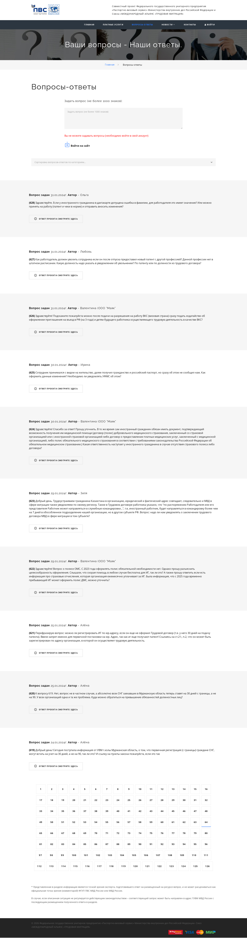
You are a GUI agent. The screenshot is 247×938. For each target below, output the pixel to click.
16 (206, 789)
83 (62, 844)
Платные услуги (113, 25)
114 (63, 866)
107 (158, 855)
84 (73, 844)
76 (162, 833)
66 (51, 833)
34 (51, 811)
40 (118, 811)
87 (107, 844)
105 (134, 855)
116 (87, 866)
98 (51, 855)
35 (62, 811)
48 (206, 811)
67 (62, 833)
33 (40, 811)
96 (206, 844)
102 (98, 855)
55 (107, 822)
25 (129, 800)
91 (151, 844)
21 (84, 800)
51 (62, 822)
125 (195, 866)
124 (183, 866)
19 (62, 800)
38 (96, 811)
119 (123, 866)
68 (73, 833)
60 (162, 822)
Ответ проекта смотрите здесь (56, 219)
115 (75, 866)
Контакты (190, 25)
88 (118, 844)
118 (111, 866)
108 (170, 855)
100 (74, 855)
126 (207, 866)
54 (96, 822)
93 (173, 844)
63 (195, 822)
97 (40, 855)
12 (162, 789)
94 (184, 844)
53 (84, 822)
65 (40, 833)
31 (195, 800)
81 (40, 844)
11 (151, 789)
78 (184, 833)
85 (84, 844)
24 (118, 800)
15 (195, 789)
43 (151, 811)
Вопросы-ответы (142, 25)
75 (151, 833)
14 (184, 789)
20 (73, 800)
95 (195, 844)
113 (51, 866)
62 (184, 822)
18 (51, 800)
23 (107, 800)
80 (206, 833)
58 (140, 822)
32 (206, 800)
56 (118, 822)
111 (206, 855)
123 (171, 866)
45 (173, 811)
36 (73, 811)
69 (84, 833)
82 (51, 844)
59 (151, 822)
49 (40, 822)
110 (194, 855)
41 (129, 811)
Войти (211, 25)
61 (173, 822)
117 (99, 866)
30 (184, 800)
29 (173, 800)
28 (162, 800)
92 (162, 844)
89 (129, 844)
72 (118, 833)
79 (195, 833)
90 (140, 844)
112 (39, 866)
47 (195, 811)
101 (86, 855)
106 (146, 855)
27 (151, 800)
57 (129, 822)
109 (182, 855)
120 (135, 866)
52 (73, 822)
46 (184, 811)
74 (140, 833)
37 (84, 811)
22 (96, 800)
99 (62, 855)
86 (96, 844)
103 (110, 855)
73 (129, 833)
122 (159, 866)
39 (107, 811)
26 (140, 800)
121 (147, 866)
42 (140, 811)
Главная (89, 25)
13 (173, 789)
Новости (167, 25)
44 (162, 811)
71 (107, 833)
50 (51, 822)
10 (140, 789)
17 (40, 800)
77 (173, 833)
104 (122, 855)
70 (96, 833)
